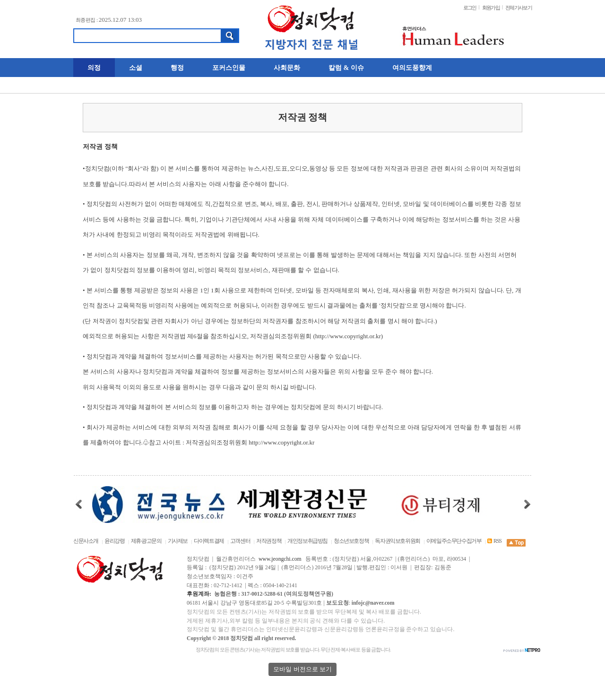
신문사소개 (85, 541)
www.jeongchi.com (280, 559)
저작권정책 (268, 541)
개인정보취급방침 (307, 541)
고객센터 (240, 541)
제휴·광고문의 (146, 541)
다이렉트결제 (209, 541)
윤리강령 (114, 541)
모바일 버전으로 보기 (302, 669)
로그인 (469, 7)
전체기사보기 (518, 7)
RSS (494, 541)
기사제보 (178, 541)
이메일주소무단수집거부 (454, 541)
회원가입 (491, 7)
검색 (230, 35)
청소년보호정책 (351, 541)
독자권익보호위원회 (398, 541)
